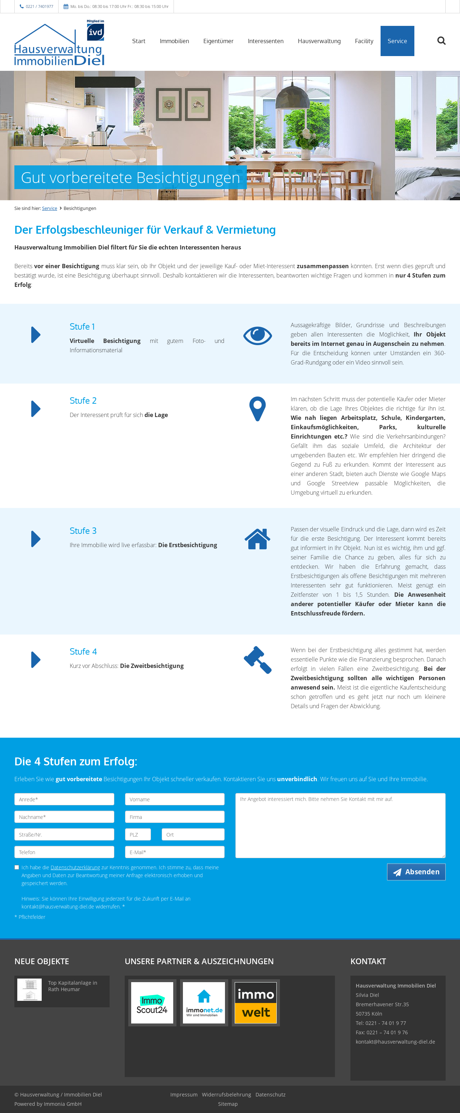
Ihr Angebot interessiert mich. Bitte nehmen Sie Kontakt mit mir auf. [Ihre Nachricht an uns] (340, 825)
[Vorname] (175, 799)
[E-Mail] (175, 852)
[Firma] (175, 817)
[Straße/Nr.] (64, 834)
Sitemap (228, 1103)
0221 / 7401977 (39, 6)
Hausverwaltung (319, 41)
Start (139, 41)
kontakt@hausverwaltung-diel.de (395, 1041)
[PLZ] (138, 834)
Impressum (184, 1094)
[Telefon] (64, 852)
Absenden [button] (422, 871)
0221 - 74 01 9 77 (385, 1023)
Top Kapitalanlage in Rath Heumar (72, 986)
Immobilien (174, 41)
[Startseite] (64, 40)
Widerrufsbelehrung (226, 1094)
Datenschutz (271, 1094)
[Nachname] (64, 817)
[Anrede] (64, 799)
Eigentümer (218, 41)
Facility (364, 41)
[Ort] (193, 834)
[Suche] (444, 45)
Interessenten (266, 41)
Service (397, 41)
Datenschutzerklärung (75, 867)
